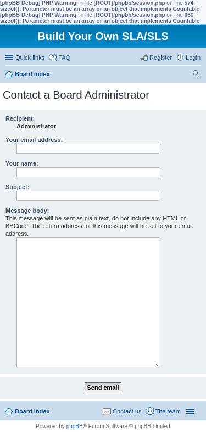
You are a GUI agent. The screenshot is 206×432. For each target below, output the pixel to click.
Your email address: (34, 140)
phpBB (74, 426)
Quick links (29, 57)
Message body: (27, 210)
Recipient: (20, 118)
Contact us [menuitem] (127, 411)
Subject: (17, 187)
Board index (32, 411)
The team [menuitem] (168, 411)
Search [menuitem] (196, 75)
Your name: (21, 163)
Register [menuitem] (160, 57)
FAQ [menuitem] (64, 57)
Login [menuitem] (193, 57)
